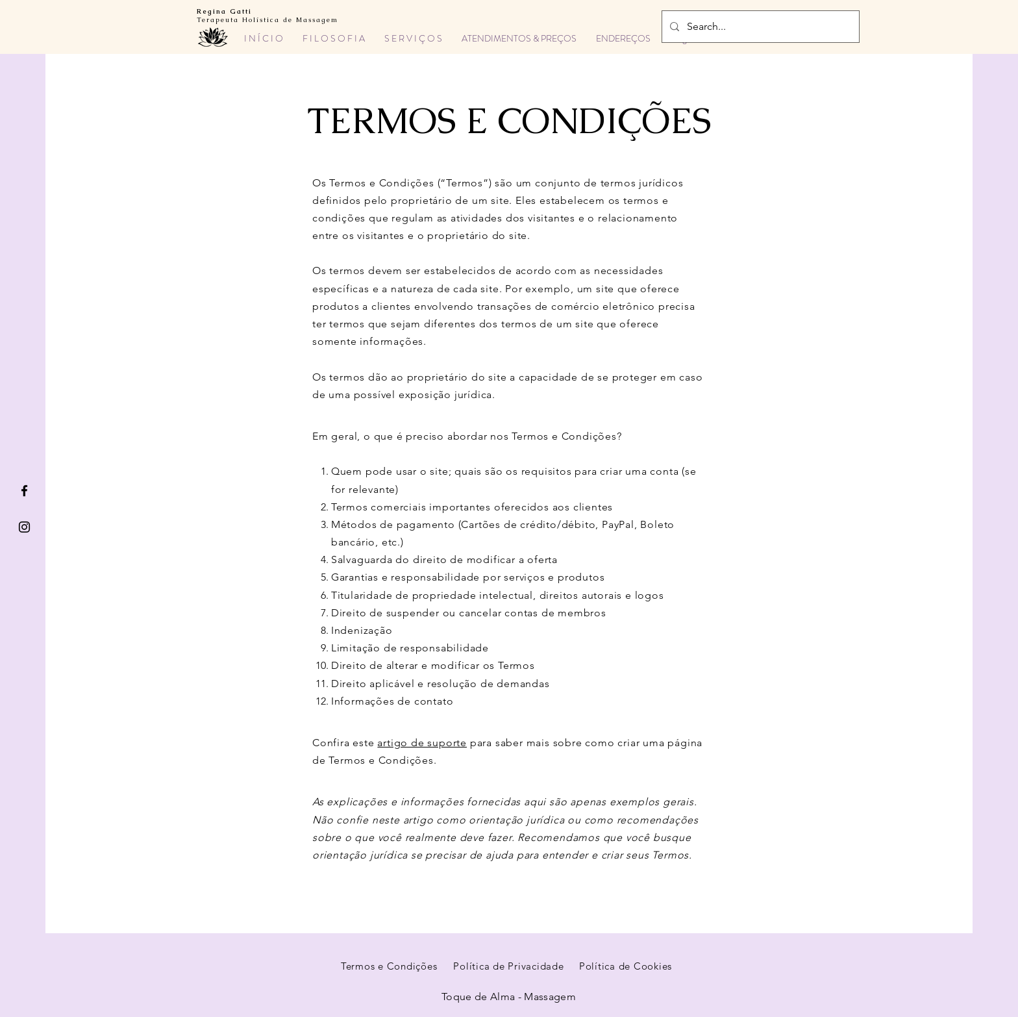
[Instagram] (24, 527)
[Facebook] (24, 490)
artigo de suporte (422, 742)
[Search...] (759, 26)
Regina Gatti (224, 11)
